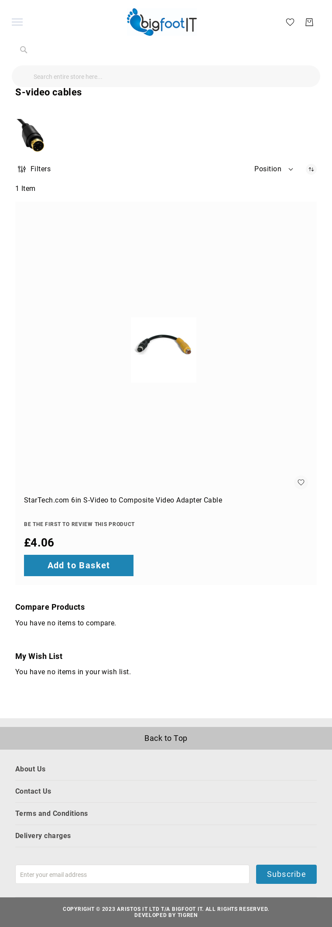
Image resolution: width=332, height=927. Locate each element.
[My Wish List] (286, 21)
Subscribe (286, 874)
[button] (274, 169)
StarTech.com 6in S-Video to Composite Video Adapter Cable (123, 500)
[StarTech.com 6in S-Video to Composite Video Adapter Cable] (166, 350)
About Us (30, 769)
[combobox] (166, 76)
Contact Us (33, 791)
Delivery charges (43, 836)
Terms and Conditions (51, 813)
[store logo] (162, 22)
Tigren (188, 915)
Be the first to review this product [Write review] (79, 524)
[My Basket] (305, 22)
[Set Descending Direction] (311, 169)
